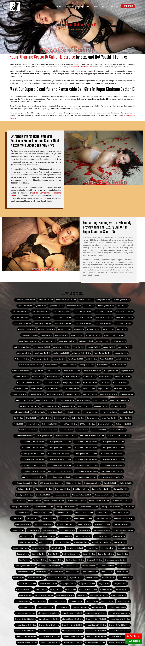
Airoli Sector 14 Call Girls (124, 311)
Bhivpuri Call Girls (68, 406)
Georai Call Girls (63, 607)
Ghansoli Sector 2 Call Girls (49, 625)
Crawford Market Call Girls (45, 536)
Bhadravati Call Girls (36, 394)
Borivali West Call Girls (68, 424)
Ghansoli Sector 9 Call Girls (118, 643)
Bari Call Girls (105, 382)
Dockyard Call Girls (125, 578)
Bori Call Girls (18, 424)
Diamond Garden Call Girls (56, 578)
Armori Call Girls (59, 359)
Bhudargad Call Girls (90, 412)
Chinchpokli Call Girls (23, 524)
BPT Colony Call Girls (87, 424)
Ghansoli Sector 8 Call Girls (95, 643)
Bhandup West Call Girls (45, 400)
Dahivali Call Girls (57, 548)
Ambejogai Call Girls (49, 341)
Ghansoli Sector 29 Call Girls (49, 637)
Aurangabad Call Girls (68, 365)
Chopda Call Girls (17, 530)
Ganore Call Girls (92, 601)
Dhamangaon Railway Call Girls (49, 566)
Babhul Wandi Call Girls (21, 371)
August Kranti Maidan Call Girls (30, 365)
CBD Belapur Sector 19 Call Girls (112, 447)
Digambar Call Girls (76, 578)
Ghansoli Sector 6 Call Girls (50, 643)
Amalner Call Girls (61, 335)
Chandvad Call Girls (122, 495)
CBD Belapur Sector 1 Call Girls (66, 436)
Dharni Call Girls (42, 572)
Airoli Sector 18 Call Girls (83, 317)
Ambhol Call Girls (102, 341)
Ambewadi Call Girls (86, 341)
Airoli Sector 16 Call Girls (42, 317)
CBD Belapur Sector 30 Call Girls (33, 471)
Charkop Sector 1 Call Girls (54, 501)
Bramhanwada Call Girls (28, 430)
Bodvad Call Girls (78, 418)
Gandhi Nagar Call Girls (57, 601)
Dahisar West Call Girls (40, 548)
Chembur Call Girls (23, 513)
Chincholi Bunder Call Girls (124, 518)
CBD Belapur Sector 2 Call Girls (32, 453)
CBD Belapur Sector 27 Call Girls (33, 465)
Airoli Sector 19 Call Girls (104, 317)
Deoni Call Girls (122, 554)
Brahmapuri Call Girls (123, 424)
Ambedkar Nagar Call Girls (29, 341)
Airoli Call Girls (122, 306)
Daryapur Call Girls (108, 548)
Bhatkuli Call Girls (83, 400)
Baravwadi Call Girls (90, 382)
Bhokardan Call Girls (54, 412)
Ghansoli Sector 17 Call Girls (96, 619)
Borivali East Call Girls (50, 424)
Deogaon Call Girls (38, 554)
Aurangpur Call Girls (86, 365)
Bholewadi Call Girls (72, 412)
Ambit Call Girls (78, 347)
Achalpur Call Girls (103, 300)
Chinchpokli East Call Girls (43, 524)
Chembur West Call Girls (84, 513)
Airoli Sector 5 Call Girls (83, 323)
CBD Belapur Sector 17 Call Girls (59, 447)
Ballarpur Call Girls (89, 377)
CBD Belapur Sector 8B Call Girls (25, 483)
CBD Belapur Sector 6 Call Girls (33, 477)
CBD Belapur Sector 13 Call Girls (59, 442)
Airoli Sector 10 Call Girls (41, 311)
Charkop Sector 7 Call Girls (66, 507)
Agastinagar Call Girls (56, 306)
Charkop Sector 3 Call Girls (99, 501)
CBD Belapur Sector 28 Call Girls (59, 465)
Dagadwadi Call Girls (81, 542)
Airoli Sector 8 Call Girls (26, 329)
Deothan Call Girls (39, 560)
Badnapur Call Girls (111, 371)
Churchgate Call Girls (67, 530)
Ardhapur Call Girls (22, 359)
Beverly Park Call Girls (122, 388)
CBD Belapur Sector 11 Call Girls (118, 436)
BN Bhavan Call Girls (61, 418)
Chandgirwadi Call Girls (24, 495)
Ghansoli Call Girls (98, 607)
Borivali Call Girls (32, 424)
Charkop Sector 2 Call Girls (76, 501)
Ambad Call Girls (77, 335)
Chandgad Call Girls (120, 489)
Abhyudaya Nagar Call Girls (66, 300)
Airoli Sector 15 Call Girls (21, 317)
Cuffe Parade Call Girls (83, 536)
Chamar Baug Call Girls (43, 489)
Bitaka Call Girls (45, 418)
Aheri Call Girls (89, 306)
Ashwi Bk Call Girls (106, 359)
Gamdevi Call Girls (39, 601)
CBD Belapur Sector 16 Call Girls (33, 447)
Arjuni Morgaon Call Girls (41, 359)
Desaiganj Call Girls (56, 560)
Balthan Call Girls (105, 377)
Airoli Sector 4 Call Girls (62, 323)
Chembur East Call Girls (63, 513)
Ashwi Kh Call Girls (123, 359)
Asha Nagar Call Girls (76, 359)
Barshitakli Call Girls (120, 382)
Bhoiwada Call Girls (118, 406)
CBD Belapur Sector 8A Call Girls (111, 477)
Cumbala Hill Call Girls (102, 536)
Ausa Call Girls (102, 365)
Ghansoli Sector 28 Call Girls (26, 637)
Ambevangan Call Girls (67, 341)
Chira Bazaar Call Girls (102, 524)
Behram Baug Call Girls (71, 388)
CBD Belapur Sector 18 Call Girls (86, 447)
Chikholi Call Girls (32, 518)
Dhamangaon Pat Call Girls (25, 566)
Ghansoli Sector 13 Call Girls (119, 613)
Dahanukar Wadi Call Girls (101, 542)
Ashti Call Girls (91, 359)
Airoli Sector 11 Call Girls (62, 311)
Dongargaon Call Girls (68, 583)
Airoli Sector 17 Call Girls (62, 317)
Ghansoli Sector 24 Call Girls (49, 631)
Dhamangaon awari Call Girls (115, 560)
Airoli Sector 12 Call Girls (83, 311)
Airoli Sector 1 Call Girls (20, 311)
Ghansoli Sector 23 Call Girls (25, 631)
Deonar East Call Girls (106, 554)
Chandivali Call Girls (43, 495)
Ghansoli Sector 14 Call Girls (25, 619)
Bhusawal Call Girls (126, 412)
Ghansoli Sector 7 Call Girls (72, 643)
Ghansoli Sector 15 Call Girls (49, 619)
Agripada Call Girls (74, 306)
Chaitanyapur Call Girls (92, 483)
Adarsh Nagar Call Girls (121, 300)
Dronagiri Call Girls (120, 583)
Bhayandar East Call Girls (119, 400)
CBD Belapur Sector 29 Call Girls (86, 465)
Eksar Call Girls (70, 589)
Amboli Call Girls (109, 347)
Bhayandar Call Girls (100, 400)
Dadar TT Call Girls (45, 542)
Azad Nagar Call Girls (118, 365)
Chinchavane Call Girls (103, 518)
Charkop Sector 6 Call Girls (43, 507)
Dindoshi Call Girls (108, 578)
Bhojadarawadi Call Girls (20, 412)
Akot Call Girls (122, 329)
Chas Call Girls (128, 507)
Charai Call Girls (19, 501)
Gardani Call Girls (107, 601)
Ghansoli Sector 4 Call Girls (119, 637)
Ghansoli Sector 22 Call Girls (119, 625)
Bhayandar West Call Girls (29, 406)
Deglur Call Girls (23, 554)
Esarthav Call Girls (122, 589)
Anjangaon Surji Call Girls (81, 353)
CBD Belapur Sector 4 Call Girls (86, 471)
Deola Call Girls (53, 554)
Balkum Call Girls (53, 377)
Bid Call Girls (18, 418)
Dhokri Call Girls (122, 572)
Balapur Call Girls (38, 377)
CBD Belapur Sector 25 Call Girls (86, 459)
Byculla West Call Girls (117, 430)
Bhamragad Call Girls (72, 394)
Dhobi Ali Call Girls (72, 572)
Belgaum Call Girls (104, 388)
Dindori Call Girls (92, 578)
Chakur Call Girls (125, 483)
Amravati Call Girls (24, 353)
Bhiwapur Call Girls (101, 406)
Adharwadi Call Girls (25, 306)
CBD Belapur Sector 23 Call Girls (33, 459)
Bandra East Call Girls (122, 377)
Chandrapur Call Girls (61, 495)
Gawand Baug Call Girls (45, 607)
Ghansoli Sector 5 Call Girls (27, 643)
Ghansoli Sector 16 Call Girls (72, 619)
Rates (104, 6)
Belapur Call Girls (88, 388)
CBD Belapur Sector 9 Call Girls (51, 483)
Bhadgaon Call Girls (19, 394)
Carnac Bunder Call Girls (24, 436)
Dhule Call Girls (18, 578)
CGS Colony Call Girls (73, 483)
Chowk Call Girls (33, 530)
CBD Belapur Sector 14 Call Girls (86, 442)
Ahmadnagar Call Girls (105, 306)
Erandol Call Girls (106, 589)
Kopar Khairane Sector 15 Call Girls (79, 67)
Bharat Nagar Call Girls (65, 400)
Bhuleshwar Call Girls (109, 412)
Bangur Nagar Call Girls (71, 382)
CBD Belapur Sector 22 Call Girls (112, 453)
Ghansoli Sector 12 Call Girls (95, 613)
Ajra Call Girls (79, 329)
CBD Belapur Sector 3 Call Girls (112, 465)
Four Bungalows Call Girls (99, 595)
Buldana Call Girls (66, 430)
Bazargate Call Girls (52, 388)
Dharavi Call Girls (123, 566)
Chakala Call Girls (110, 483)
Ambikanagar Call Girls (61, 347)
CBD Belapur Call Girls (43, 436)
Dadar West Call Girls (63, 542)
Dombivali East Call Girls (27, 583)
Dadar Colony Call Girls (27, 542)
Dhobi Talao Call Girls (90, 572)
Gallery (96, 6)
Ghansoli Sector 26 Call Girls (96, 631)
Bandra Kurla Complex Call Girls (29, 382)
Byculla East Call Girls (99, 430)
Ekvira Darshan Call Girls (88, 589)
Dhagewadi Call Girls (94, 560)
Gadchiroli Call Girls (118, 595)
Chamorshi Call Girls (62, 489)
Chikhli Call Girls (17, 518)
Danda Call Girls (92, 548)
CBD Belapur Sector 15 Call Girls (112, 442)
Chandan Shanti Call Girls (101, 489)
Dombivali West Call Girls (48, 583)
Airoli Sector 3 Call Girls (42, 323)
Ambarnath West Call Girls (113, 335)
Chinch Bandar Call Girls (83, 518)
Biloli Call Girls (31, 418)
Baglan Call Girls (127, 371)
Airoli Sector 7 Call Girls (123, 323)
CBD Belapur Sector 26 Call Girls (112, 459)
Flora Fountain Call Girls (65, 595)
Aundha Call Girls (51, 365)
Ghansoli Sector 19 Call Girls (25, 625)
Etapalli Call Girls (25, 595)
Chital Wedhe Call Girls (121, 524)
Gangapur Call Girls (76, 601)
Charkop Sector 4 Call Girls (121, 501)
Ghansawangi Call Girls (80, 607)
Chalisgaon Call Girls (24, 489)
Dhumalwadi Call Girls (35, 578)
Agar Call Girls (40, 306)
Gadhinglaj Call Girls (22, 601)
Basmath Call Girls (21, 388)
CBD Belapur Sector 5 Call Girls (111, 471)
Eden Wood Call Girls (24, 589)
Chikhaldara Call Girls (121, 513)
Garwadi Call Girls (123, 601)
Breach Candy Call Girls (48, 430)
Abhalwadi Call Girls (45, 300)
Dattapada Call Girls (125, 548)
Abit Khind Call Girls (86, 300)
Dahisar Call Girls (120, 542)
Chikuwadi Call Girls (49, 518)
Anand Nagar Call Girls (42, 353)
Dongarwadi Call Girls (87, 583)
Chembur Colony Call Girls (42, 513)
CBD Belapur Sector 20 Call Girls (59, 453)
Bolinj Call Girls (125, 418)
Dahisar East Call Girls (21, 548)
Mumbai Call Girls (82, 6)
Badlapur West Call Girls (92, 371)
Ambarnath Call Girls (93, 335)
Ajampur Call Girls (64, 329)
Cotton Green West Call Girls (123, 530)
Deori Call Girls (24, 560)
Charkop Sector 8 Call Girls (88, 507)
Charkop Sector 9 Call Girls (110, 507)
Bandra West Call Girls (52, 382)
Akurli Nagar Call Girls (29, 335)
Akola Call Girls (108, 329)
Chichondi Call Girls (103, 513)
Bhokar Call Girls (38, 412)
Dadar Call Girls (119, 536)
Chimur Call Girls (65, 518)
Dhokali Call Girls (107, 572)
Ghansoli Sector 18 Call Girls (119, 619)
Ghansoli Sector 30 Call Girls (96, 637)
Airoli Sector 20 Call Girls (22, 323)
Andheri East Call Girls (61, 353)
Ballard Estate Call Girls (71, 377)
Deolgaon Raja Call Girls (71, 554)
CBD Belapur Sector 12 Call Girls (33, 442)
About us (68, 6)
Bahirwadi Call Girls (21, 377)
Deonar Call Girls (89, 554)
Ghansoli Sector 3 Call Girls (73, 637)
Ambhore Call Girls (119, 341)
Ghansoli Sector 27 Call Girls (119, 631)
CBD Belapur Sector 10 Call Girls (92, 436)
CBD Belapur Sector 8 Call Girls (85, 477)
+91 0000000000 (128, 6)
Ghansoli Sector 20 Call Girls (72, 625)
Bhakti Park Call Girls (54, 394)
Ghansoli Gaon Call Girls (117, 607)
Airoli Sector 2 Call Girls (124, 317)
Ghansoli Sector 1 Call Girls (25, 613)
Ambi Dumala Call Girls (22, 347)
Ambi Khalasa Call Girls (42, 347)
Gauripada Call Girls (26, 607)
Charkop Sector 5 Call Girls (21, 507)
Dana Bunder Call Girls (75, 548)
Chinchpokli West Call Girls (65, 524)
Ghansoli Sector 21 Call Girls (95, 625)
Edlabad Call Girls (41, 589)
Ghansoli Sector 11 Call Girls (72, 613)
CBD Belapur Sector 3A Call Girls (60, 471)
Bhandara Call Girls (90, 394)
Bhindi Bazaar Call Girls (50, 406)
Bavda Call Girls (36, 388)
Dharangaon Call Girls (106, 566)
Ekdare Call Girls (56, 589)
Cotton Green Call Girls (101, 530)
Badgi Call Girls (38, 371)
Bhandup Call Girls (126, 394)
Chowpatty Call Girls (49, 530)
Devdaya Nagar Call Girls (75, 560)
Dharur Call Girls (57, 572)
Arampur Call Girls (121, 353)
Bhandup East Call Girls (24, 400)
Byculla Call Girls (82, 430)
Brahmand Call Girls (105, 424)
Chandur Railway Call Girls (81, 495)
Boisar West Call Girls (109, 418)
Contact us (114, 6)
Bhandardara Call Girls (108, 394)
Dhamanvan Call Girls (71, 566)
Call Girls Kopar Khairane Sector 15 (72, 29)
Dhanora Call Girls (88, 566)
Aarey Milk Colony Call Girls (25, 300)
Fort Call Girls (82, 595)
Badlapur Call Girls (53, 371)
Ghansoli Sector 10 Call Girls (48, 613)
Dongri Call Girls (104, 583)
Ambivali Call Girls (93, 347)
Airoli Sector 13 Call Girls (103, 311)
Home (59, 6)
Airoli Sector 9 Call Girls (46, 329)
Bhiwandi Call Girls (84, 406)
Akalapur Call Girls (93, 329)
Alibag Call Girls (46, 335)
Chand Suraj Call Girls (81, 489)
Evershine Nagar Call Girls (43, 595)
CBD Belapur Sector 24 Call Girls (59, 459)
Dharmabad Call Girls (25, 572)
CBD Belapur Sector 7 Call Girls (59, 477)
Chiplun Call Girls (84, 524)
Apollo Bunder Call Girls (102, 353)
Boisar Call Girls (93, 418)
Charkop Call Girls (34, 501)
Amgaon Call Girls (124, 347)
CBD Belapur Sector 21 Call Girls (85, 453)
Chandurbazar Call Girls (103, 495)
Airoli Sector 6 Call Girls (103, 323)
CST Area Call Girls (65, 536)
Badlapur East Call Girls (71, 371)
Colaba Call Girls (84, 530)
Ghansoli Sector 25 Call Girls (72, 631)
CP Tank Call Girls (26, 536)
